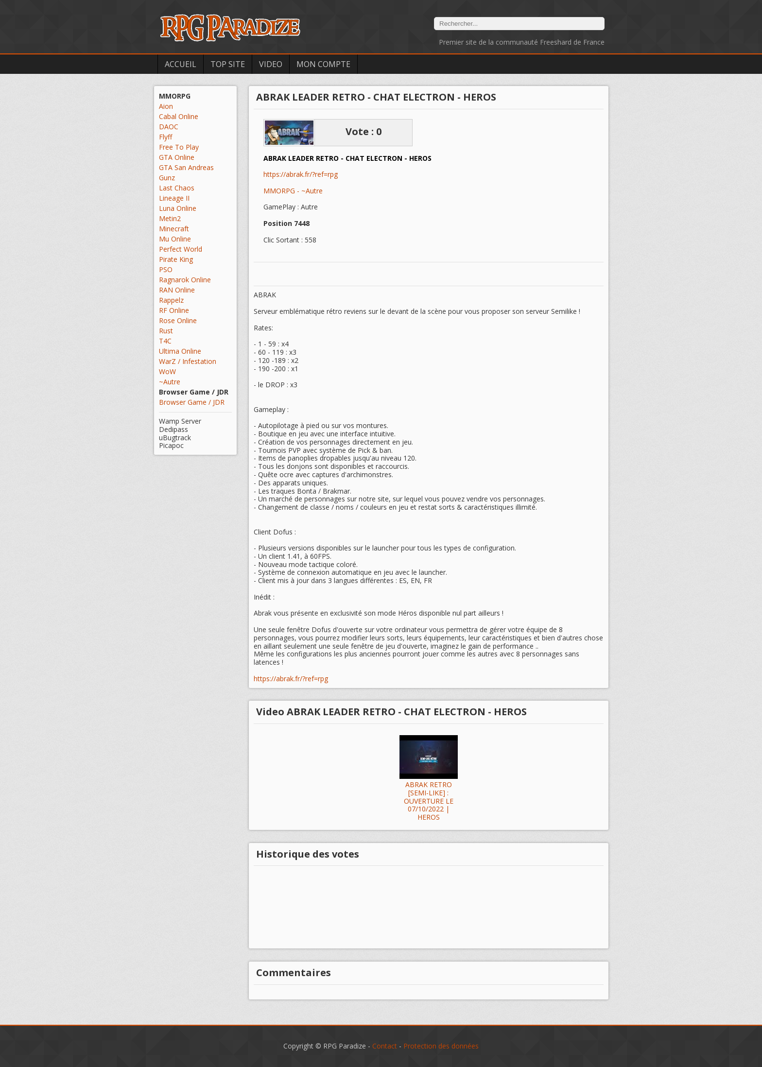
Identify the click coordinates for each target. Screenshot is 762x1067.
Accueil (180, 64)
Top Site (227, 64)
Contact (384, 1045)
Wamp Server (180, 421)
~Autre (169, 381)
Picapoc (171, 445)
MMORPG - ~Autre (293, 190)
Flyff (165, 136)
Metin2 (170, 218)
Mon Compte (323, 64)
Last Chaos (176, 187)
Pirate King (176, 259)
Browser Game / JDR (192, 402)
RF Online (174, 310)
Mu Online (175, 238)
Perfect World (180, 249)
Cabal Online (178, 116)
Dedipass (173, 429)
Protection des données (441, 1045)
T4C (165, 340)
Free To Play (179, 147)
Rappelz (171, 300)
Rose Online (178, 320)
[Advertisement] (195, 613)
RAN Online (177, 289)
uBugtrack (175, 437)
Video (270, 64)
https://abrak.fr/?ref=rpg (300, 175)
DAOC (168, 126)
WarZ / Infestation (187, 361)
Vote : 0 (363, 131)
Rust (166, 330)
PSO (166, 269)
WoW (167, 371)
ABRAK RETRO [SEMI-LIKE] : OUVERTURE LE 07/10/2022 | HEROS (428, 801)
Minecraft (174, 228)
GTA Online (176, 157)
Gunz (167, 177)
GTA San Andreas (186, 167)
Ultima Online (180, 351)
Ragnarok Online (185, 279)
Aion (166, 106)
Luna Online (177, 208)
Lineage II (174, 198)
